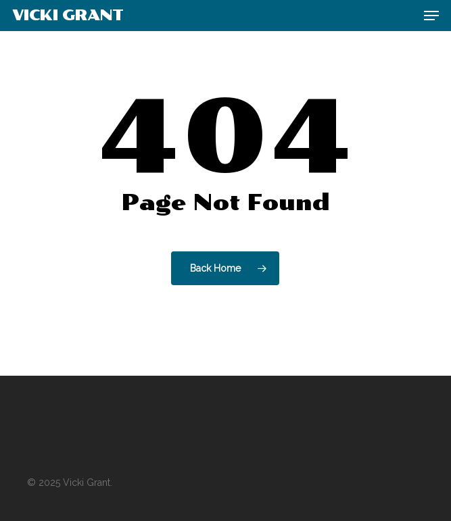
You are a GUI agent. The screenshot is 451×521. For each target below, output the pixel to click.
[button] (431, 15)
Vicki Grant (67, 15)
